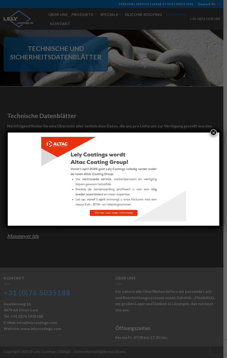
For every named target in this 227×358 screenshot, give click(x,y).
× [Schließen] (213, 132)
